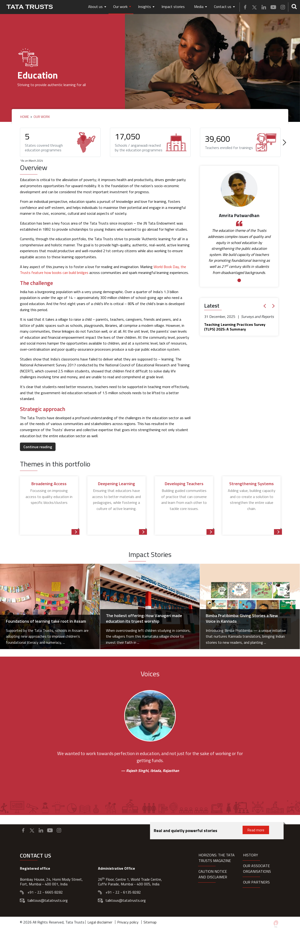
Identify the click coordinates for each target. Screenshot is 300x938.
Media (198, 6)
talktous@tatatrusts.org (47, 900)
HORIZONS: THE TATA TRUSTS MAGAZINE (217, 857)
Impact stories (173, 6)
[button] (266, 306)
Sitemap (150, 922)
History (250, 855)
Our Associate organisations (257, 868)
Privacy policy (128, 922)
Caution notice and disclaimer (213, 874)
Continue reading (37, 447)
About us (95, 6)
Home (24, 116)
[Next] (283, 142)
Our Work (42, 116)
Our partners (256, 882)
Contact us (222, 6)
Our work (120, 6)
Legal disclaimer (99, 922)
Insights (144, 6)
